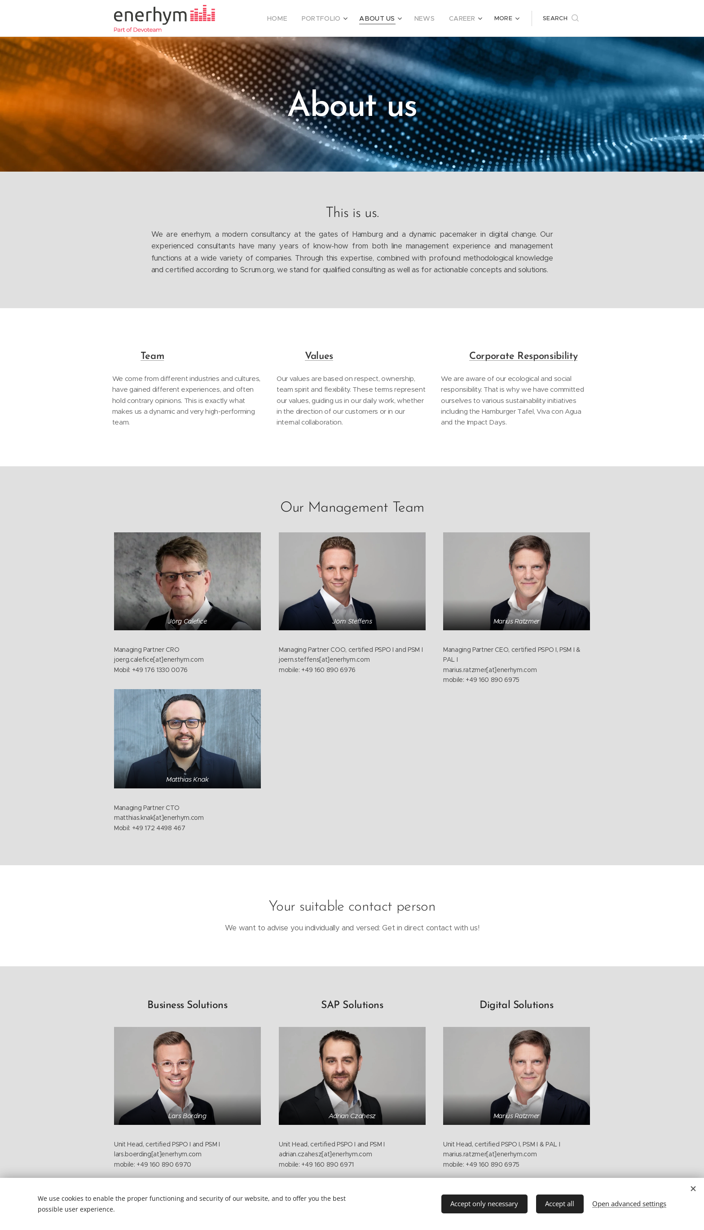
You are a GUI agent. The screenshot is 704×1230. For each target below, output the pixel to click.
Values (319, 356)
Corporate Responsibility (523, 356)
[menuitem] (291, 18)
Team (152, 356)
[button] (561, 18)
